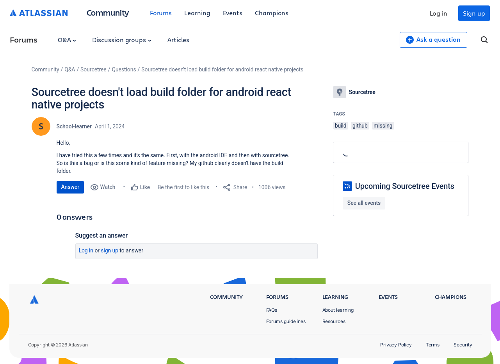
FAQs (272, 310)
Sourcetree (93, 69)
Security (463, 345)
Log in (439, 13)
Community (108, 12)
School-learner (74, 126)
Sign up (474, 13)
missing (383, 126)
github (360, 126)
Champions (271, 13)
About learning (338, 310)
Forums (161, 13)
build (341, 126)
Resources (333, 321)
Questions (124, 69)
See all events (364, 203)
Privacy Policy (396, 345)
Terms (433, 345)
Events (233, 13)
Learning (197, 13)
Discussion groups (121, 40)
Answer (70, 187)
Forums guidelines (286, 321)
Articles (178, 40)
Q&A (67, 40)
